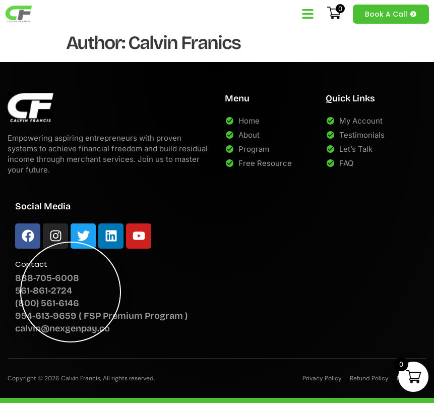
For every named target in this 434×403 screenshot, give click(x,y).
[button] (308, 14)
